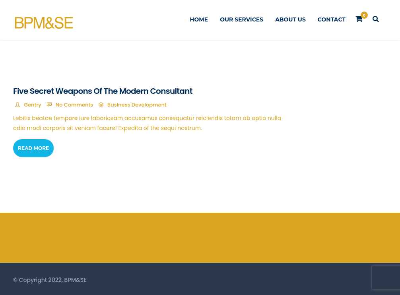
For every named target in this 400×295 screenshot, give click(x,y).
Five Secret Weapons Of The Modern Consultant (102, 91)
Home (199, 19)
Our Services (241, 19)
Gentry (32, 105)
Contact (332, 19)
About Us (290, 19)
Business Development (137, 105)
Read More (33, 148)
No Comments (74, 105)
